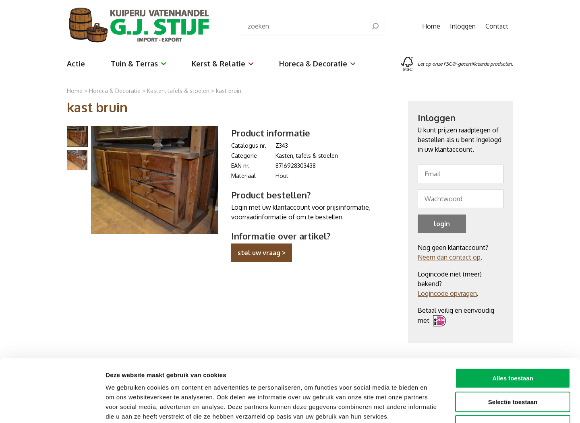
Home (431, 26)
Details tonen (435, 407)
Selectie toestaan (513, 348)
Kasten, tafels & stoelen (178, 90)
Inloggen (463, 26)
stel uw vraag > (262, 253)
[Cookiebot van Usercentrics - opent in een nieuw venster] (52, 407)
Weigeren (512, 371)
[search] (375, 26)
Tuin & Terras (138, 63)
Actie (76, 63)
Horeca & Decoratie (317, 63)
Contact (496, 26)
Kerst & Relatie (222, 63)
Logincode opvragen (447, 293)
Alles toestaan (512, 324)
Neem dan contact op (449, 257)
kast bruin (228, 90)
